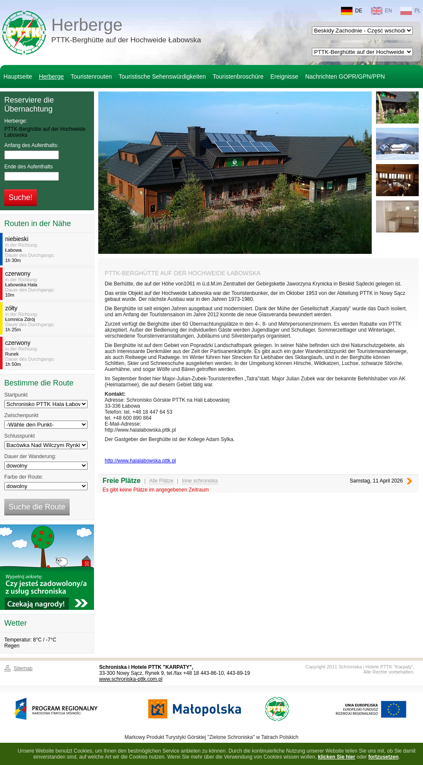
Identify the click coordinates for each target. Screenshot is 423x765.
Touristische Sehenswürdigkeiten (162, 76)
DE (351, 11)
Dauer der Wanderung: (30, 456)
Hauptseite (17, 76)
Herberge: (15, 121)
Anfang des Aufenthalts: (31, 145)
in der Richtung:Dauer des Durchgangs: (48, 249)
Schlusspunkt (19, 436)
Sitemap (23, 668)
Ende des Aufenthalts (28, 167)
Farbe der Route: (23, 477)
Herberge (126, 31)
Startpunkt (16, 395)
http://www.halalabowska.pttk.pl (140, 461)
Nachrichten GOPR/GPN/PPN (345, 76)
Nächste (409, 481)
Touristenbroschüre (238, 76)
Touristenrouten (91, 76)
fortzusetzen (383, 757)
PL (410, 11)
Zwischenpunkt (21, 415)
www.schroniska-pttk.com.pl (130, 679)
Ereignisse (284, 76)
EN (381, 11)
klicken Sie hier (336, 757)
